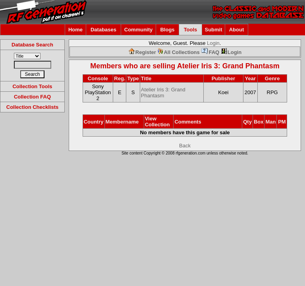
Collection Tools (32, 86)
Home (75, 30)
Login (213, 43)
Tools (190, 30)
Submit (213, 30)
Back (185, 146)
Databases (103, 30)
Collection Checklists (32, 107)
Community (138, 30)
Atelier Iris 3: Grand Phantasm (228, 66)
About (236, 30)
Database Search (32, 45)
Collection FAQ (32, 97)
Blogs (167, 30)
